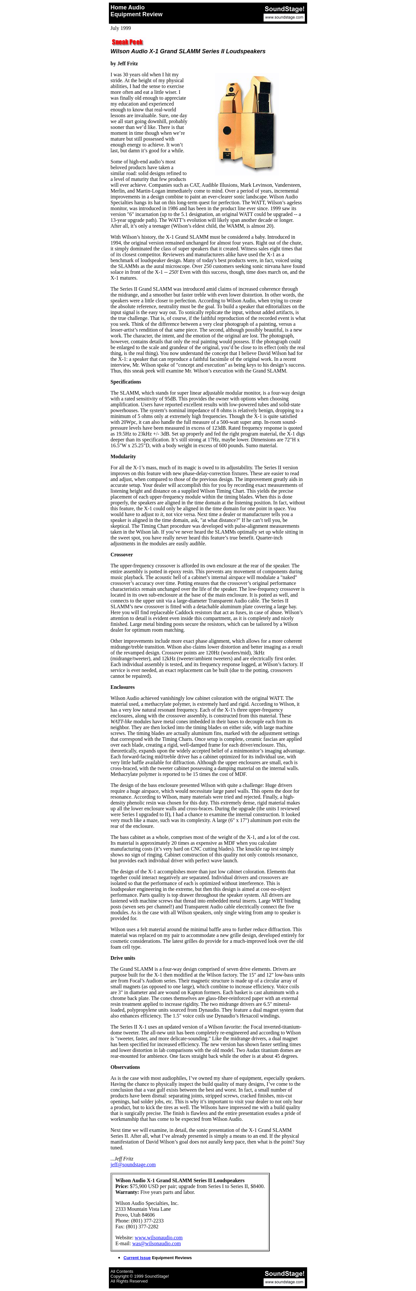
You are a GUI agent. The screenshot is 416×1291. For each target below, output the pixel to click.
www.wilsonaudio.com (159, 1237)
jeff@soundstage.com (133, 1164)
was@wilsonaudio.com (156, 1243)
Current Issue (137, 1257)
